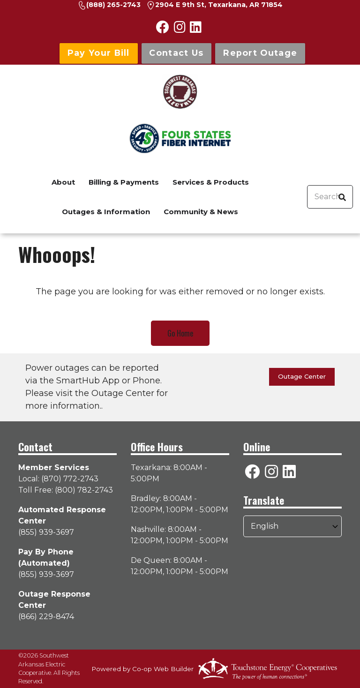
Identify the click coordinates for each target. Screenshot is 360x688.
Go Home (180, 333)
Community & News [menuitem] (201, 211)
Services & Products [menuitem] (210, 182)
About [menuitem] (63, 182)
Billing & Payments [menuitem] (124, 182)
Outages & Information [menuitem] (106, 211)
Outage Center (302, 376)
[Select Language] (292, 526)
